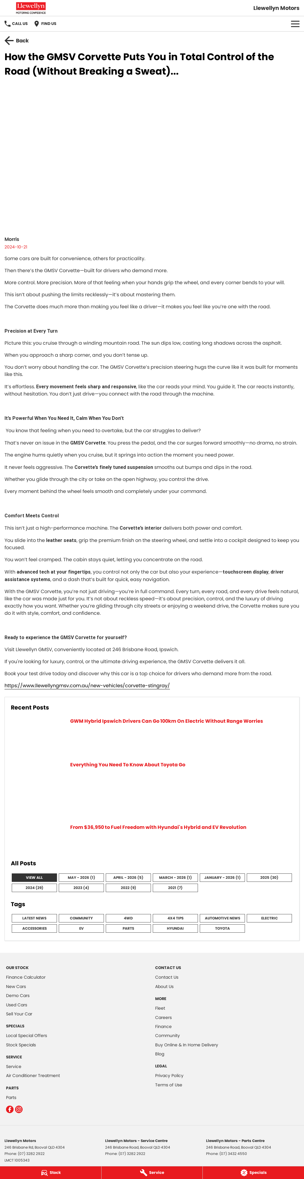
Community (81, 918)
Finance (163, 1027)
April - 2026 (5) (128, 877)
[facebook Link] (10, 1109)
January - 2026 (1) (222, 877)
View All (34, 877)
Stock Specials (21, 1045)
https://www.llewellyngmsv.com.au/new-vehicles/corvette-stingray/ (87, 685)
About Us (164, 987)
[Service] (152, 1172)
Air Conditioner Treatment (33, 1076)
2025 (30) (269, 877)
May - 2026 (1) (81, 877)
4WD (128, 918)
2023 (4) (81, 887)
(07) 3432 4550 (233, 1153)
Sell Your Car (19, 1014)
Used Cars (16, 1005)
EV (81, 928)
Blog (159, 1054)
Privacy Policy (169, 1076)
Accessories (34, 928)
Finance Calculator (25, 977)
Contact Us (166, 977)
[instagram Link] (19, 1109)
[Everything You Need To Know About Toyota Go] (152, 789)
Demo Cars (18, 996)
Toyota (222, 928)
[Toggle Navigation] (295, 23)
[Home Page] (31, 8)
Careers (163, 1017)
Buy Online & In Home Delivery (186, 1045)
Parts (128, 928)
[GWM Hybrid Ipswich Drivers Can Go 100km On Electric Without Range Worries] (152, 736)
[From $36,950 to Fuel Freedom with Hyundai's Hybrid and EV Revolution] (152, 838)
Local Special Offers (26, 1036)
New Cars (16, 987)
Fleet (160, 1008)
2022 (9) (128, 887)
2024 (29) (34, 887)
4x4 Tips (175, 918)
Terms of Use (168, 1085)
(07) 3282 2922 (31, 1153)
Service (13, 1067)
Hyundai (175, 928)
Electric (269, 918)
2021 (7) (175, 887)
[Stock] (50, 1172)
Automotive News (222, 918)
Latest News (34, 918)
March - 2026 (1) (175, 877)
